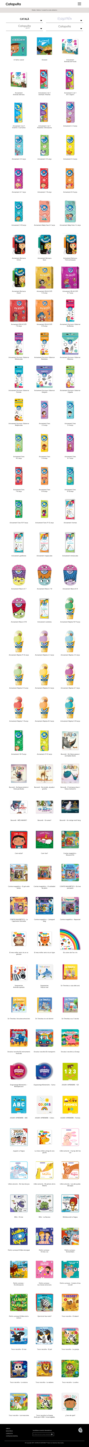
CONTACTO (9, 1433)
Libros (39, 10)
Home (34, 10)
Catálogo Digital (12, 1436)
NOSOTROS (9, 1431)
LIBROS (8, 1428)
